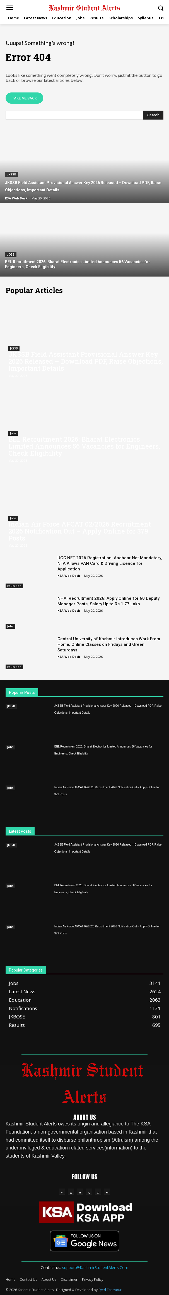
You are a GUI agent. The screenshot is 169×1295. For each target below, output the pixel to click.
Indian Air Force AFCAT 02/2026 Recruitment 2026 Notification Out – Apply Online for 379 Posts (79, 531)
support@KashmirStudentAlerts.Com (95, 1267)
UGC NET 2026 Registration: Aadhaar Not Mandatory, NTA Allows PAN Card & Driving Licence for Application (109, 563)
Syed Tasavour (110, 1289)
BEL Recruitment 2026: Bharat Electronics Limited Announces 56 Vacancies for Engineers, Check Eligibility (84, 446)
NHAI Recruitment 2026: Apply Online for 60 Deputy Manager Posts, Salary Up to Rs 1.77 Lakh (108, 601)
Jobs (11, 254)
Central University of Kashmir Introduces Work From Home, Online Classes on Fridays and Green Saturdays (108, 644)
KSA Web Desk (68, 575)
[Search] (153, 115)
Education (14, 586)
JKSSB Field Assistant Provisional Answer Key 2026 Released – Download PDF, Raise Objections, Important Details (85, 361)
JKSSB (11, 174)
